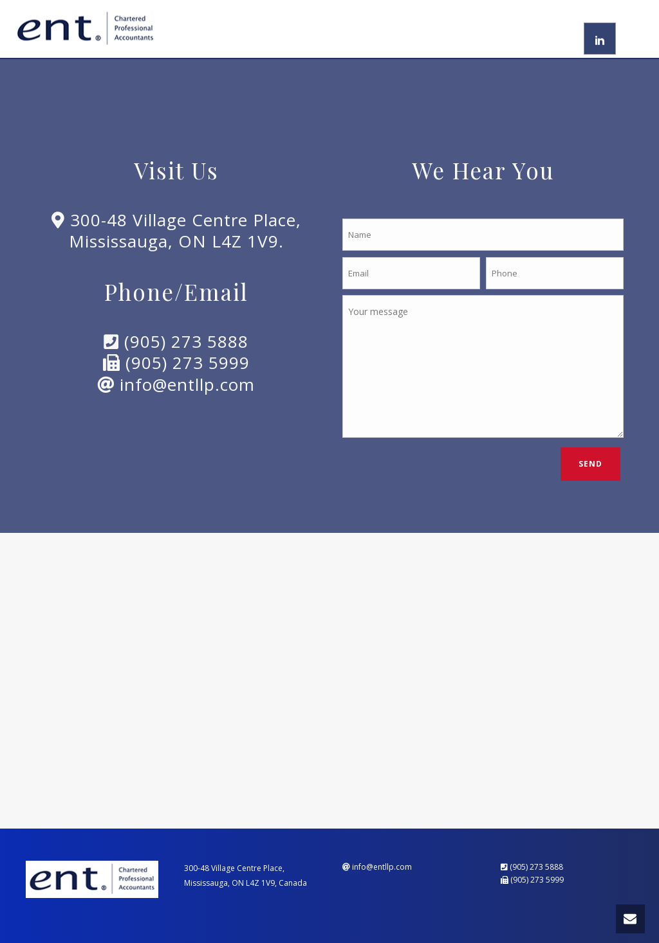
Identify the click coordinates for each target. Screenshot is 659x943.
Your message (483, 366)
